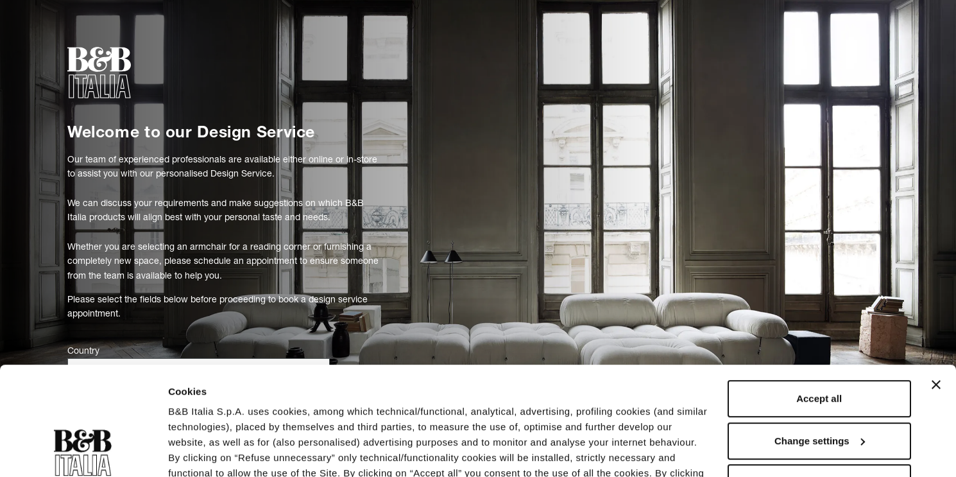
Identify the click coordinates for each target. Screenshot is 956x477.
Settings (187, 451)
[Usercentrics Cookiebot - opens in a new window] (83, 452)
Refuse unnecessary (819, 381)
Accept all (819, 296)
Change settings (819, 339)
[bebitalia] (99, 72)
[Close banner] (936, 283)
